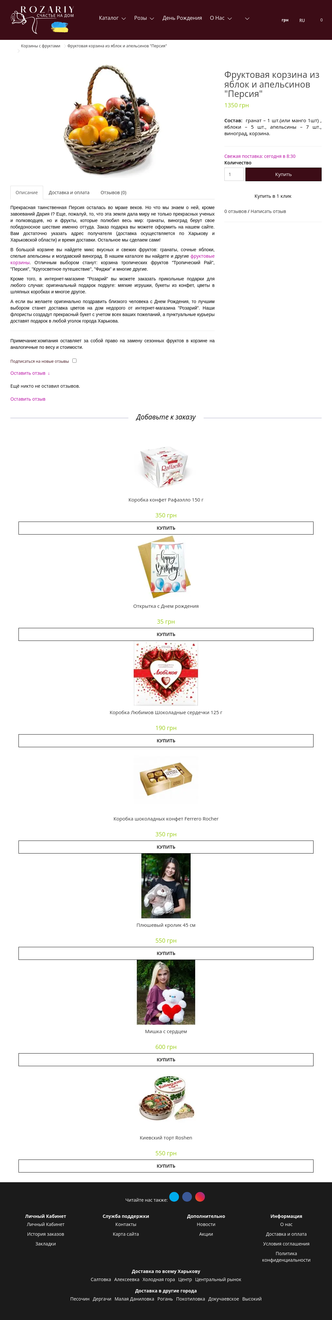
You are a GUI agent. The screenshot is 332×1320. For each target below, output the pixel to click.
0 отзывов (235, 211)
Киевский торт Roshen (166, 1137)
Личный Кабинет (46, 1224)
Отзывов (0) (113, 192)
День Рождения (182, 17)
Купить (283, 174)
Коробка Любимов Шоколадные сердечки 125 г (166, 712)
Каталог (109, 17)
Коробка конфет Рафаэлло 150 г (166, 499)
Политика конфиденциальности (286, 1256)
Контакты (125, 1224)
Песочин (79, 1299)
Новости (206, 1224)
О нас (218, 17)
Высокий (252, 1299)
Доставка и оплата (69, 192)
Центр (185, 1279)
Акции (206, 1234)
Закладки (45, 1244)
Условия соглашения (286, 1244)
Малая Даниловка (134, 1299)
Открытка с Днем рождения (166, 606)
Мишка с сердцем (166, 1031)
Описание (27, 192)
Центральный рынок (218, 1279)
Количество (238, 162)
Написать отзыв (268, 211)
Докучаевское (223, 1299)
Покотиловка (190, 1299)
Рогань (165, 1299)
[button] (166, 460)
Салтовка (101, 1279)
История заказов (45, 1234)
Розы (141, 17)
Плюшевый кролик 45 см (166, 925)
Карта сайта (126, 1234)
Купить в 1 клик (273, 196)
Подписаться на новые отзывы (40, 361)
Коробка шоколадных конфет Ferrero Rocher (166, 818)
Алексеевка (126, 1279)
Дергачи (102, 1299)
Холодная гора (159, 1279)
